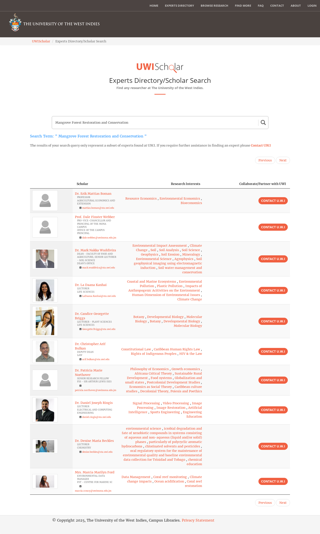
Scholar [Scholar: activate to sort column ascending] (82, 184)
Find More (243, 6)
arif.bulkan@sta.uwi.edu (95, 359)
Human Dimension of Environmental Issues (166, 295)
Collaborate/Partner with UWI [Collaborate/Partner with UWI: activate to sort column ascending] (262, 184)
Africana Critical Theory (153, 373)
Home (154, 6)
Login (312, 6)
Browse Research (214, 6)
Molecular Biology (188, 326)
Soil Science (191, 250)
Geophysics (149, 254)
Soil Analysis (169, 250)
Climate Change (189, 299)
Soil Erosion (170, 254)
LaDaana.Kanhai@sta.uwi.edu (99, 296)
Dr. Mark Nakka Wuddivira (95, 250)
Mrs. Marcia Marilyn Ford (94, 472)
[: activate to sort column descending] (51, 184)
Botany (138, 317)
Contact (277, 6)
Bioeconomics (191, 203)
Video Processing (176, 403)
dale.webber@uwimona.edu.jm (99, 237)
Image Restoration (170, 408)
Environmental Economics (180, 198)
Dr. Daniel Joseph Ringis (94, 403)
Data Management (136, 477)
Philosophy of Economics (149, 369)
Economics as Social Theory (150, 387)
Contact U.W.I (261, 145)
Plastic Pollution (169, 286)
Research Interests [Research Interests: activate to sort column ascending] (185, 184)
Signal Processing (146, 403)
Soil (153, 250)
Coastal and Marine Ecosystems (151, 282)
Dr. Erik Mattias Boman (93, 194)
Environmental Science (154, 259)
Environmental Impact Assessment (159, 246)
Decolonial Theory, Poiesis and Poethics (171, 391)
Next (283, 160)
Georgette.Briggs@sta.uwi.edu (98, 329)
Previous (265, 160)
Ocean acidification (169, 481)
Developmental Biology (165, 317)
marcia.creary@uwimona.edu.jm (93, 490)
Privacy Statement (198, 520)
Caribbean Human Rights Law (177, 349)
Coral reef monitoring (170, 477)
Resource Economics (141, 198)
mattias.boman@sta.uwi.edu (98, 207)
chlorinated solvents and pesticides (172, 446)
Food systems (161, 378)
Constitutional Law (136, 349)
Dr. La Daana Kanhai (91, 285)
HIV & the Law (190, 354)
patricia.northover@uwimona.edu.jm (95, 390)
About (296, 6)
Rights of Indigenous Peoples (153, 354)
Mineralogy (191, 254)
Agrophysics (183, 259)
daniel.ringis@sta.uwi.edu (96, 417)
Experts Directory (179, 6)
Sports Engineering (165, 412)
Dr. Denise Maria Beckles (94, 441)
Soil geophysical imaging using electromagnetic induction (168, 263)
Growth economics (186, 369)
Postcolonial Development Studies (173, 382)
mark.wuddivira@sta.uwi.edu (98, 267)
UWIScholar (41, 41)
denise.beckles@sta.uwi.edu (97, 452)
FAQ (261, 6)
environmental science (143, 429)
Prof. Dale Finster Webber (95, 217)
